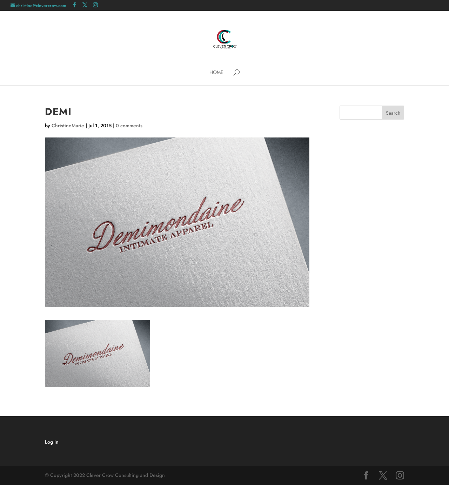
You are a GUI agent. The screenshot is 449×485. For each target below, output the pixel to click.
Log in (52, 441)
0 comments (129, 125)
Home (216, 73)
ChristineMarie (68, 125)
